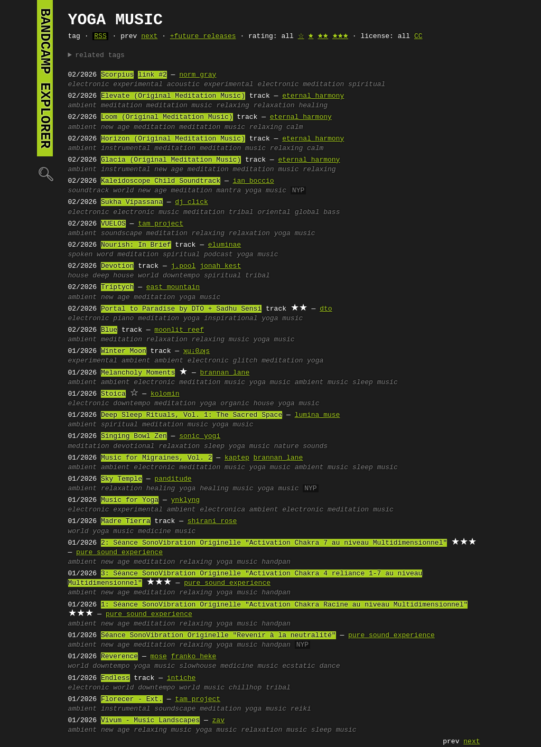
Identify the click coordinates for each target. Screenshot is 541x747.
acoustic (183, 84)
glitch (245, 361)
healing (313, 105)
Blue (109, 330)
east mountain (173, 287)
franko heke (194, 656)
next (149, 36)
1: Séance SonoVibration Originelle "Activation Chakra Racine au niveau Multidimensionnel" (284, 605)
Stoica (113, 394)
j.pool (183, 266)
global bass (317, 212)
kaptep (237, 458)
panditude (172, 479)
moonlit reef (179, 330)
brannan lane (225, 373)
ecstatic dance (311, 666)
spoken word (91, 254)
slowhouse (197, 666)
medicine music (166, 531)
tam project (160, 224)
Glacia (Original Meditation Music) (171, 160)
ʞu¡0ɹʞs (197, 351)
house (78, 276)
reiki (301, 709)
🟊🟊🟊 (340, 36)
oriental (273, 212)
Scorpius (117, 75)
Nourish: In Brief (136, 245)
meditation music (179, 105)
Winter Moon (123, 351)
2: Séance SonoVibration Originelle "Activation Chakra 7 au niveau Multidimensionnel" (274, 543)
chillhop (245, 688)
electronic (88, 84)
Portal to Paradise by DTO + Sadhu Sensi (181, 309)
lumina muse (317, 415)
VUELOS (113, 224)
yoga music (265, 190)
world (123, 190)
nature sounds (301, 446)
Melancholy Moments (138, 373)
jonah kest (220, 266)
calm (294, 127)
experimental (138, 84)
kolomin (165, 394)
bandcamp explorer (44, 78)
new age (115, 127)
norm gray (197, 75)
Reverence (119, 656)
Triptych (117, 287)
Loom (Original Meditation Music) (167, 117)
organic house (247, 403)
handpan (276, 562)
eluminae (224, 245)
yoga (191, 318)
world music (202, 688)
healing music (226, 488)
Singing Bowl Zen (134, 436)
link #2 (152, 75)
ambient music (321, 382)
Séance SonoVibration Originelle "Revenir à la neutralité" (218, 635)
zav (218, 720)
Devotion (117, 266)
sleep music (375, 382)
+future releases (203, 36)
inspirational (230, 318)
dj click (191, 202)
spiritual (366, 84)
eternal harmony (313, 96)
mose (159, 656)
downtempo (181, 276)
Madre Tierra (126, 521)
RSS (100, 36)
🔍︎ (44, 173)
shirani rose (212, 521)
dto (326, 309)
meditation (323, 84)
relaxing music (220, 339)
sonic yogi (199, 436)
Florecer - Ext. (132, 699)
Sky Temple (121, 479)
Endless (115, 678)
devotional (133, 446)
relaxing (232, 105)
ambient (82, 105)
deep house (113, 276)
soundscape (121, 233)
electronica (222, 510)
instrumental (126, 148)
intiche (181, 678)
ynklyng (185, 500)
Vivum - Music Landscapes (150, 720)
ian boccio (253, 181)
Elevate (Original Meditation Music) (173, 96)
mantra (228, 190)
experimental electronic (251, 84)
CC (418, 36)
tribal (241, 212)
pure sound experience (119, 552)
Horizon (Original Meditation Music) (173, 139)
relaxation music (274, 730)
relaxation (274, 105)
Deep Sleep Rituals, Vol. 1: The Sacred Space (191, 415)
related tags (100, 55)
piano (123, 318)
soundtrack (88, 190)
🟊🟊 (323, 36)
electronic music (146, 212)
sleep (214, 446)
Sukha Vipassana (132, 202)
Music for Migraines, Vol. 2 (156, 458)
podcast (218, 254)
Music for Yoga (129, 500)
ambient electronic (191, 361)
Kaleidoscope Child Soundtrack (160, 181)
